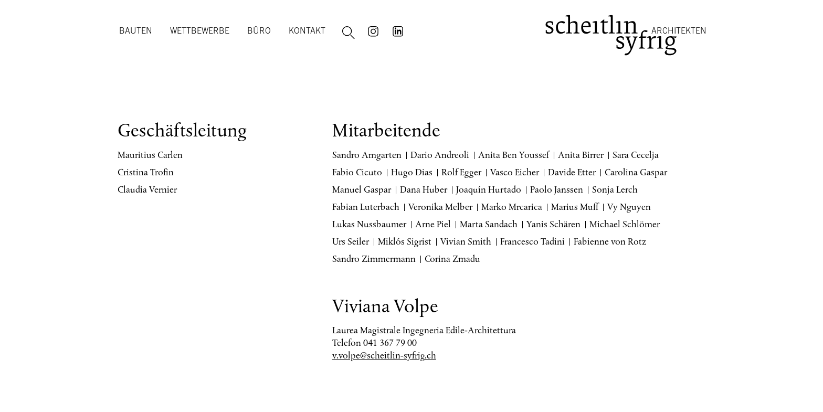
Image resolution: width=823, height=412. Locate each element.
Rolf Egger (461, 172)
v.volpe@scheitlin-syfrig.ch (384, 355)
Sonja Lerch (615, 189)
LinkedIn (399, 30)
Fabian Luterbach (365, 207)
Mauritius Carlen (150, 155)
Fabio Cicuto (357, 172)
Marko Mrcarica (511, 207)
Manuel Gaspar (361, 189)
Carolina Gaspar (636, 172)
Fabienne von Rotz (610, 241)
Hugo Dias (411, 172)
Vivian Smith (465, 241)
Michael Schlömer (624, 224)
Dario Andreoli (439, 155)
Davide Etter (572, 172)
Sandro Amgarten (367, 155)
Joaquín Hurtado (488, 189)
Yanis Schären (553, 224)
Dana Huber (423, 189)
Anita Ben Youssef (513, 155)
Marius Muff (574, 207)
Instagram (374, 30)
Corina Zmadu (452, 259)
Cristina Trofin (146, 172)
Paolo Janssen (556, 189)
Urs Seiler (350, 241)
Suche (350, 33)
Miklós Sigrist (404, 241)
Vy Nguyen (629, 207)
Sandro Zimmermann (374, 259)
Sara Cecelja (636, 155)
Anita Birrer (581, 155)
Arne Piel (433, 224)
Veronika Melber (440, 207)
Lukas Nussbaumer (369, 224)
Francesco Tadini (532, 241)
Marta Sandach (489, 224)
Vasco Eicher (514, 172)
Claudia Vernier (147, 189)
